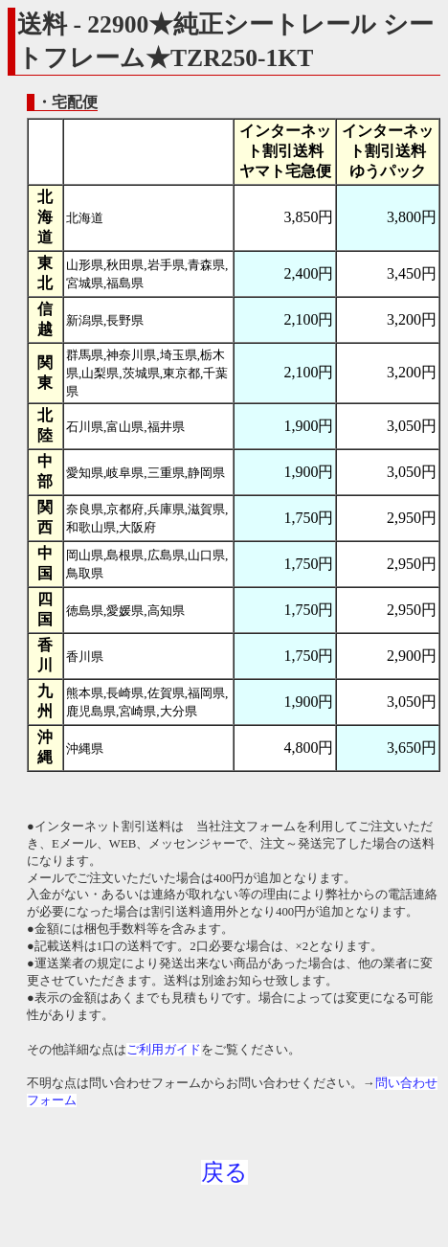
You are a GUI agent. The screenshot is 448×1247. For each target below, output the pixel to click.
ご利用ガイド (163, 1049)
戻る (224, 1172)
